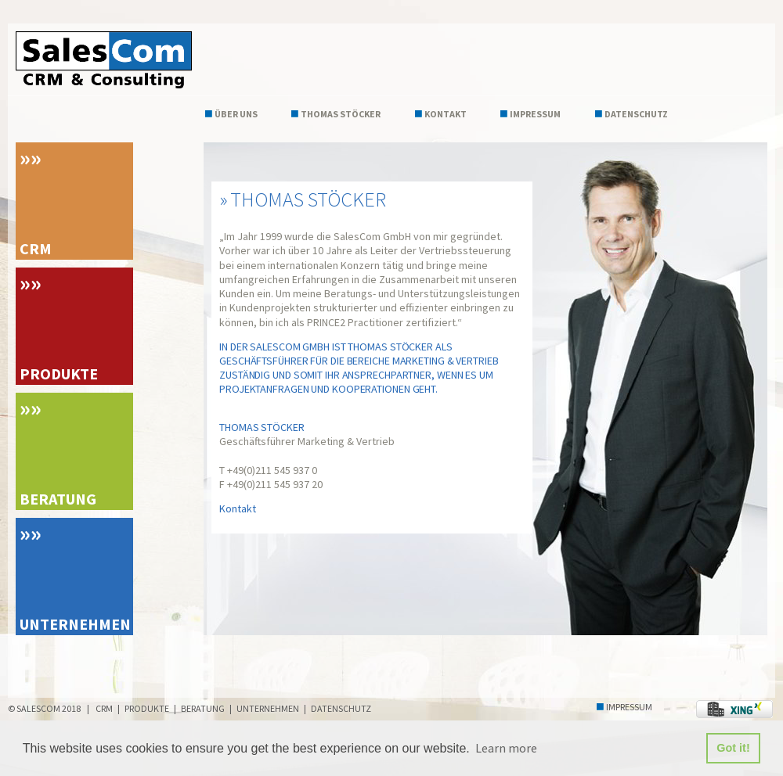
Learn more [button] (506, 748)
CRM (36, 248)
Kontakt (445, 114)
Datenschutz (636, 114)
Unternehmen (75, 624)
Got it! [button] (732, 748)
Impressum (535, 114)
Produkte (59, 373)
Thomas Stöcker (341, 114)
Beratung (58, 498)
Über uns (236, 114)
